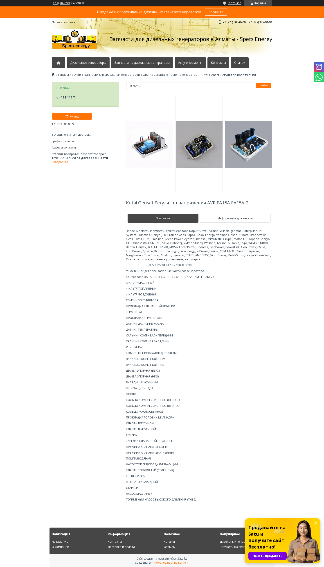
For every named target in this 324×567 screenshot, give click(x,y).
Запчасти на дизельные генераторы (142, 63)
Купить (74, 116)
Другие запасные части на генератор (170, 75)
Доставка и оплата (121, 547)
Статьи (239, 63)
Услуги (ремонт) (190, 63)
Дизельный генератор (236, 542)
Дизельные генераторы (88, 63)
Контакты (218, 63)
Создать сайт (61, 3)
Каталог (169, 542)
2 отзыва (234, 3)
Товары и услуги (69, 75)
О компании (60, 547)
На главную (60, 542)
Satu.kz (182, 558)
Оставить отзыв (63, 22)
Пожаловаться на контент (171, 563)
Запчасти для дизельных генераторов (112, 75)
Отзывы (170, 547)
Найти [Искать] (263, 85)
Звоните (215, 11)
